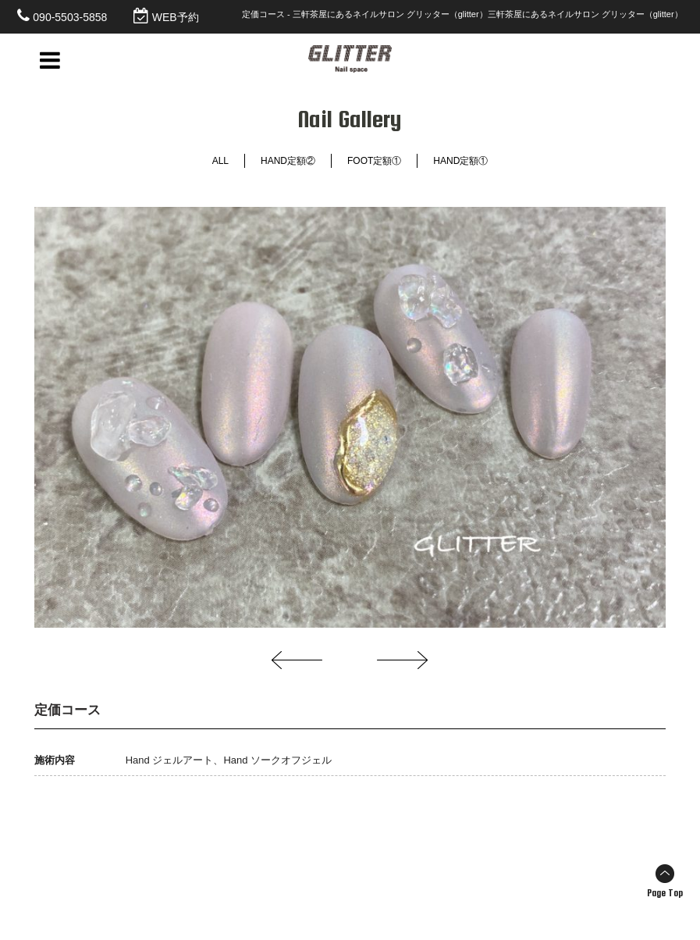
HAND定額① (460, 160)
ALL (220, 160)
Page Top (665, 893)
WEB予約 (175, 17)
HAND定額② (288, 160)
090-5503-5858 (70, 17)
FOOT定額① (374, 160)
